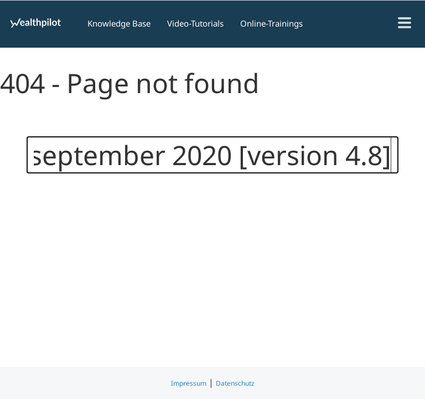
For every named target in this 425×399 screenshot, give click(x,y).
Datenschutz (235, 383)
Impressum (188, 383)
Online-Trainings (271, 23)
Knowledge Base (119, 23)
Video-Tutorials (195, 23)
